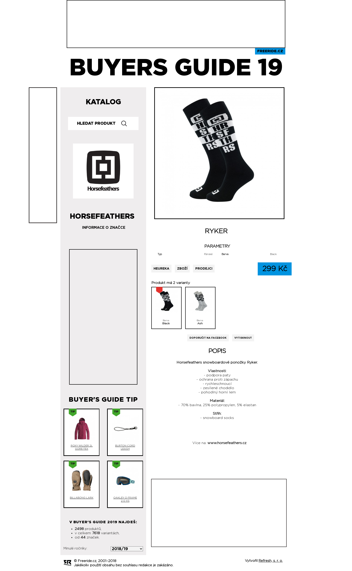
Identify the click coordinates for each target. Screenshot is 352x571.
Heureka (161, 268)
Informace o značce (103, 227)
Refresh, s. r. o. (271, 560)
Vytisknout (243, 338)
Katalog (103, 102)
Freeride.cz (270, 51)
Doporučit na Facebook (208, 338)
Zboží (182, 268)
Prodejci (203, 268)
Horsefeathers (102, 214)
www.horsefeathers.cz (226, 443)
